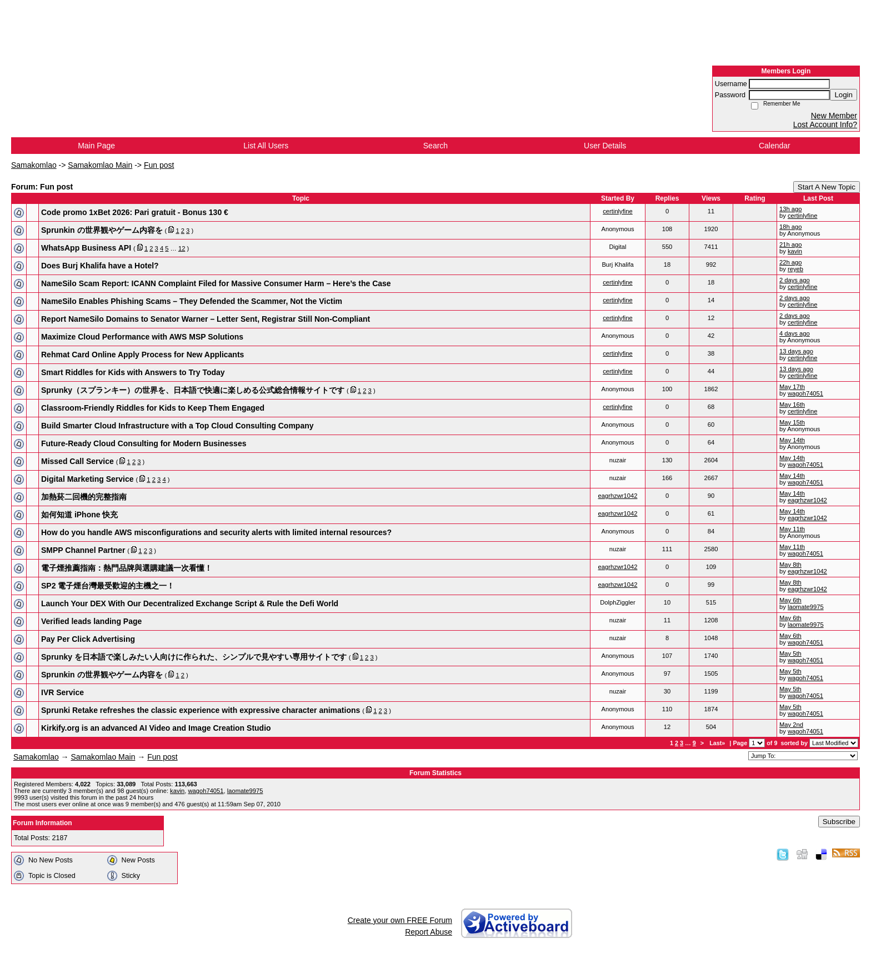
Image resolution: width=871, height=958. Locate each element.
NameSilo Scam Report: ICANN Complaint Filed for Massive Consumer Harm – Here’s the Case (216, 283)
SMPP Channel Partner (83, 550)
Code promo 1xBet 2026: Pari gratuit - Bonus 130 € (134, 212)
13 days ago (796, 351)
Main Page (96, 145)
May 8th (790, 564)
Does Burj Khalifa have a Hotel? (100, 265)
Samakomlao (34, 165)
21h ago (790, 244)
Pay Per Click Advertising (88, 639)
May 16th (792, 404)
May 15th (792, 422)
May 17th (792, 386)
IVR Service (62, 692)
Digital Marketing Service (87, 479)
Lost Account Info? (825, 124)
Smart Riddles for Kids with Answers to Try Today (133, 372)
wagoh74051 (805, 393)
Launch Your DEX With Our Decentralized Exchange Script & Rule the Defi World (189, 603)
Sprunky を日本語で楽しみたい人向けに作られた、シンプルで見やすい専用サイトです (194, 656)
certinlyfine (617, 211)
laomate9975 (806, 606)
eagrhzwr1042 (618, 495)
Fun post (159, 165)
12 (181, 248)
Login (843, 95)
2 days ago (794, 280)
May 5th (790, 653)
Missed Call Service (77, 461)
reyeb (795, 269)
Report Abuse (428, 931)
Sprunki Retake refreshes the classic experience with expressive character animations (200, 710)
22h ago (790, 262)
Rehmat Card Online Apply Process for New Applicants (142, 354)
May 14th (792, 440)
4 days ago (794, 333)
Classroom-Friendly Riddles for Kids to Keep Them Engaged (152, 407)
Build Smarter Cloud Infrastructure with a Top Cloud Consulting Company (177, 425)
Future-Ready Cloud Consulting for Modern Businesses (143, 443)
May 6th (790, 600)
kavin (795, 251)
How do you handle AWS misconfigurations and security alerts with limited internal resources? (216, 532)
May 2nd (791, 724)
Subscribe (839, 821)
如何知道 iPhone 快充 (79, 514)
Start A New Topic (826, 187)
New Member (834, 115)
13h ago (790, 209)
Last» (718, 743)
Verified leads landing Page (91, 621)
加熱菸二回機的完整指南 (84, 496)
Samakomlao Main (100, 165)
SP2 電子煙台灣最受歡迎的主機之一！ (107, 585)
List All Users (265, 145)
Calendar (774, 145)
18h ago (790, 226)
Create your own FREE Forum (400, 920)
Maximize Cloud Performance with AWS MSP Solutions (142, 336)
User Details (605, 145)
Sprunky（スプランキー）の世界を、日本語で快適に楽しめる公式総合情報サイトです (192, 390)
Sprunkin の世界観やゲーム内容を (102, 230)
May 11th (792, 529)
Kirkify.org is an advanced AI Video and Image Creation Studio (156, 728)
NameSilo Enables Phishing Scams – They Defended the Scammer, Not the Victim (191, 301)
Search (435, 145)
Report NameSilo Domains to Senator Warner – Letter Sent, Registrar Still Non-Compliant (205, 319)
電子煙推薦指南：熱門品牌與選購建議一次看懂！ (126, 567)
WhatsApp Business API (86, 247)
